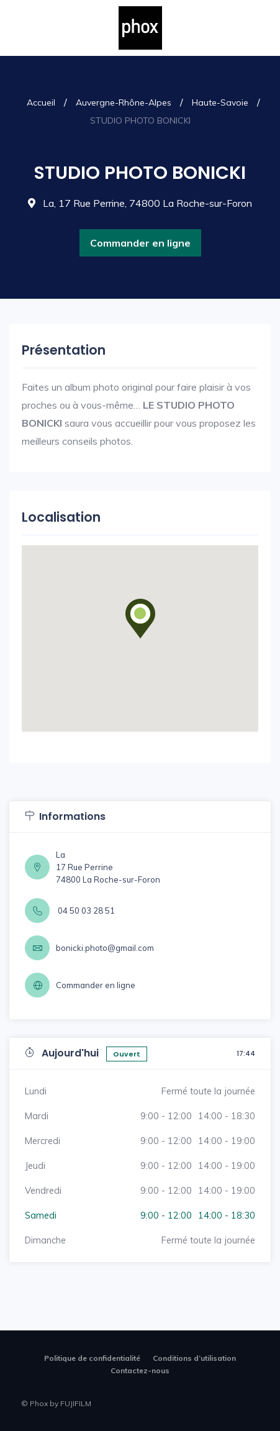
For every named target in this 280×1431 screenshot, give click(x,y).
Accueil (41, 102)
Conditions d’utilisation (194, 1358)
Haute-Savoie (220, 102)
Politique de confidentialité (92, 1358)
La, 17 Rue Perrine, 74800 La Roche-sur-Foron (140, 203)
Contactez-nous (140, 1370)
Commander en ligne (140, 243)
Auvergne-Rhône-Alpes (123, 102)
